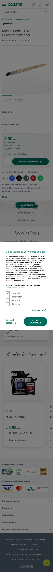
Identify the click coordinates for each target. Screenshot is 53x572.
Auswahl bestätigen (11, 321)
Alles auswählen (35, 321)
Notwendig (13, 293)
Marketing (13, 304)
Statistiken (13, 300)
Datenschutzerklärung (14, 287)
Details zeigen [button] (39, 310)
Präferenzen (14, 297)
